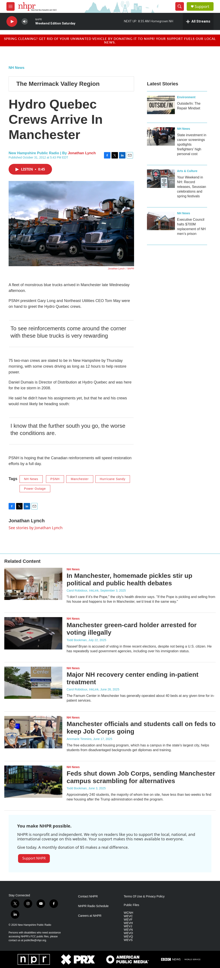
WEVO (128, 933)
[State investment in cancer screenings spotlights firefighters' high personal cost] (161, 136)
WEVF (128, 919)
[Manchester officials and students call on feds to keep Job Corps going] (33, 732)
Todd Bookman (77, 640)
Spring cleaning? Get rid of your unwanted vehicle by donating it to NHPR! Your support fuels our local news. (110, 40)
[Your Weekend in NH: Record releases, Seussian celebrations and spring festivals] (161, 178)
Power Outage (35, 488)
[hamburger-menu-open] (10, 6)
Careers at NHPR (89, 915)
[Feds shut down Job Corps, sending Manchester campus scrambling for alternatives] (33, 782)
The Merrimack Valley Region (58, 83)
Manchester (80, 479)
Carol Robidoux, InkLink (83, 590)
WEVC (128, 916)
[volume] (24, 21)
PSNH (55, 479)
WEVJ (128, 926)
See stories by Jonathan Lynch (36, 527)
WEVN (128, 929)
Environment (186, 97)
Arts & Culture (187, 171)
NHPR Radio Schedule (93, 906)
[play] (11, 21)
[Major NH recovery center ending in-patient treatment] (33, 683)
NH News (16, 68)
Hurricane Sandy (112, 479)
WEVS (128, 940)
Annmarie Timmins (79, 739)
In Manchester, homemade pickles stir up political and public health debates (129, 579)
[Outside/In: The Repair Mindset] (161, 105)
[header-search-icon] (179, 6)
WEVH (128, 923)
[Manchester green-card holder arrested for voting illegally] (33, 633)
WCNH (128, 912)
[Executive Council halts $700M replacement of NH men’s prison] (161, 221)
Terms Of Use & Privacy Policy (144, 896)
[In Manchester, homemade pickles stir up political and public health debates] (33, 584)
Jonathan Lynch (82, 153)
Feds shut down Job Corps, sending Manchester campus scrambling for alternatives (141, 777)
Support (202, 6)
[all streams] (198, 21)
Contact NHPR (88, 896)
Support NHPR (34, 858)
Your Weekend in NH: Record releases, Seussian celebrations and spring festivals (191, 186)
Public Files (131, 905)
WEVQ (128, 936)
